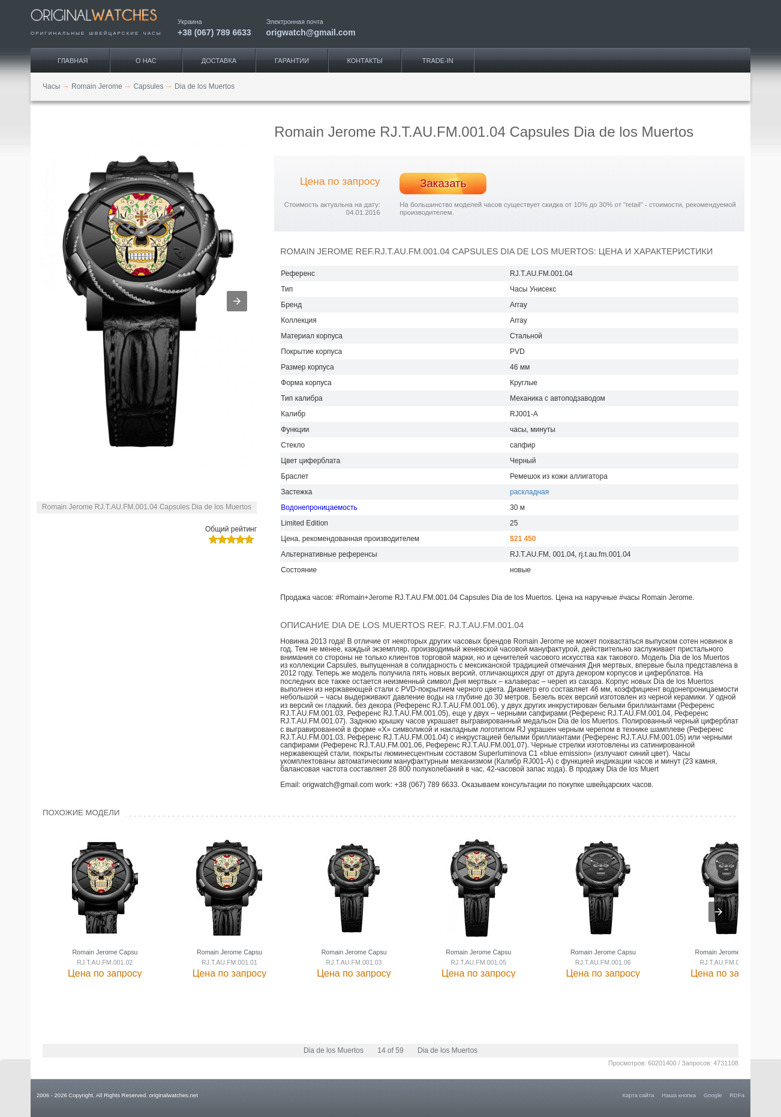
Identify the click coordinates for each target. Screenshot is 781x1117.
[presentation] (718, 912)
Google (713, 1095)
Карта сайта (638, 1095)
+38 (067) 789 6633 (214, 32)
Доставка (219, 60)
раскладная (529, 492)
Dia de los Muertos (334, 1050)
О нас (146, 60)
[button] (237, 301)
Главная (73, 60)
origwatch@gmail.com (311, 32)
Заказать (443, 183)
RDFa (736, 1095)
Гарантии (292, 60)
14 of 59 (390, 1050)
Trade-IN (437, 60)
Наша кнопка (679, 1095)
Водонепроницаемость (319, 507)
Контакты (365, 60)
